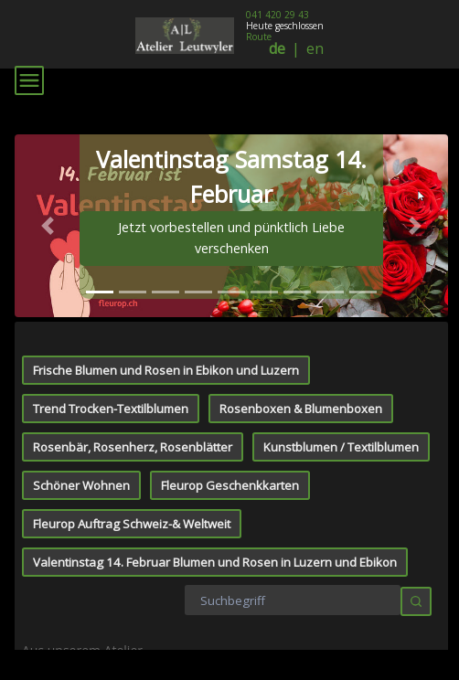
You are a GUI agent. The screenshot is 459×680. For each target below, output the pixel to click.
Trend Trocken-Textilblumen (110, 221)
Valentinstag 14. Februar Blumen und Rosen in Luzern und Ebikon (215, 375)
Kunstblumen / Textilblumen (341, 259)
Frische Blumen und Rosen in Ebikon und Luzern (166, 183)
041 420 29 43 (277, 14)
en (315, 48)
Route (259, 36)
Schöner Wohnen (81, 298)
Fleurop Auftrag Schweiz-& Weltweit (131, 336)
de (277, 48)
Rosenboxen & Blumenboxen (300, 221)
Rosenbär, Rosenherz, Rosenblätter (132, 259)
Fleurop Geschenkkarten (230, 298)
